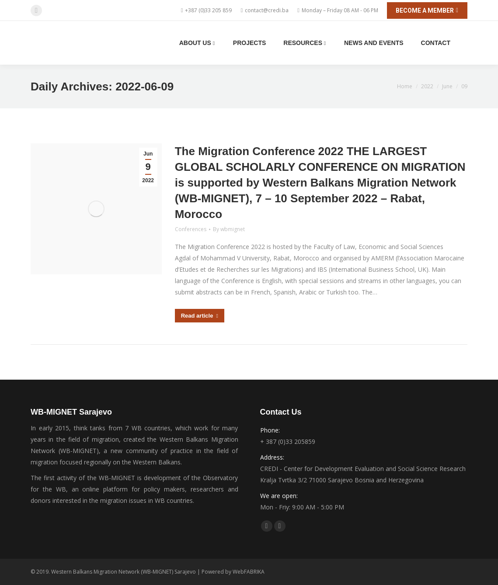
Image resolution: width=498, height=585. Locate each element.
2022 (427, 86)
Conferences (190, 229)
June (447, 86)
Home (404, 86)
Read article (199, 315)
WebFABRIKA (249, 571)
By (229, 229)
